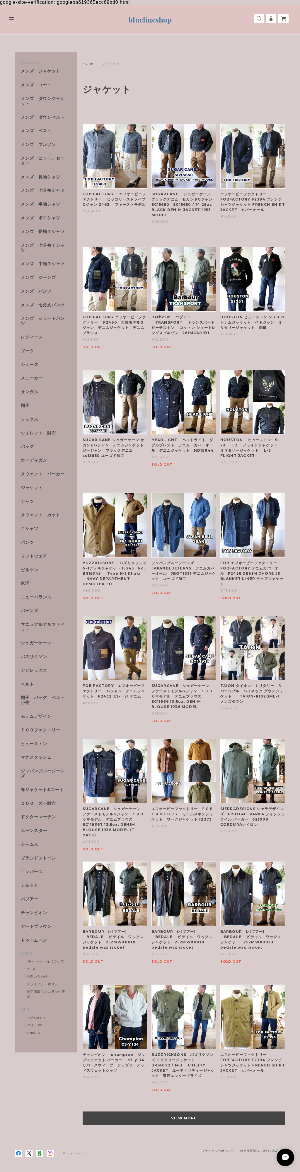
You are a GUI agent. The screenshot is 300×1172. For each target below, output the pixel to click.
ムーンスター (34, 830)
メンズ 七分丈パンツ (43, 305)
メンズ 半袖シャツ (40, 204)
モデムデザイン (36, 716)
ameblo (33, 1033)
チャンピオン (34, 912)
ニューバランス (36, 597)
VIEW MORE (184, 1118)
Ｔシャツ (29, 528)
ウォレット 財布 (38, 433)
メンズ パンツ (36, 291)
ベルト (27, 684)
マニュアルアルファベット (43, 627)
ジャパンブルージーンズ (43, 774)
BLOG (32, 969)
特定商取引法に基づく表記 (46, 994)
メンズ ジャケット (40, 71)
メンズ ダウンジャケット (43, 101)
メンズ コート (36, 84)
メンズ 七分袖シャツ (43, 190)
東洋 (25, 583)
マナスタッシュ (36, 757)
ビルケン (29, 569)
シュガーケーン (36, 643)
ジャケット (32, 487)
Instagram (36, 1017)
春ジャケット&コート (42, 789)
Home (88, 63)
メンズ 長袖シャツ (40, 177)
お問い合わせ (37, 976)
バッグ (27, 446)
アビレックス (34, 670)
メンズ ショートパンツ (43, 321)
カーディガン (34, 460)
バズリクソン (34, 656)
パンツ (27, 542)
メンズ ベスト (36, 130)
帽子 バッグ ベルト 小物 (43, 700)
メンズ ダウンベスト (43, 117)
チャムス (29, 844)
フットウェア (34, 556)
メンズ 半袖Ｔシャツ (43, 263)
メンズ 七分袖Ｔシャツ (43, 248)
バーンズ (29, 610)
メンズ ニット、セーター (43, 161)
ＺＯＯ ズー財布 (38, 803)
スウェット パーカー (43, 474)
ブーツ (27, 350)
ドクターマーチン (38, 816)
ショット (29, 885)
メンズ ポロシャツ (40, 217)
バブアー (29, 899)
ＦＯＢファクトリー (40, 730)
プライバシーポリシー (44, 984)
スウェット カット (40, 514)
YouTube (34, 1025)
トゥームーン (34, 940)
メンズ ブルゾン (38, 144)
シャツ (27, 501)
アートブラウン (36, 926)
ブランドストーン (38, 858)
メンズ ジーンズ (38, 277)
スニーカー (32, 378)
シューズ (29, 364)
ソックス (29, 419)
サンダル (29, 391)
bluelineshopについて (45, 961)
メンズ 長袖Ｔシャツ (43, 231)
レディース (34, 337)
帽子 (25, 405)
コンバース (32, 871)
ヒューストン (34, 743)
